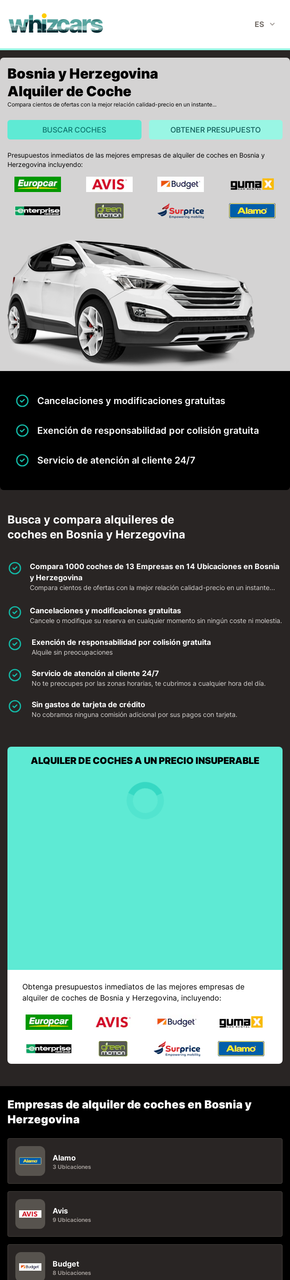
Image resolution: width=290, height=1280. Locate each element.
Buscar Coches (74, 129)
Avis (60, 1210)
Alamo (64, 1157)
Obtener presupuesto (215, 129)
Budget (66, 1263)
